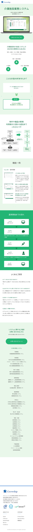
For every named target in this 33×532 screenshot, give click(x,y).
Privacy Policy (21, 516)
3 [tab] (19, 110)
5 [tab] (19, 206)
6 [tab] (22, 206)
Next (31, 96)
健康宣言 (20, 520)
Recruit (4, 522)
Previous (1, 96)
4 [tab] (17, 206)
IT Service (5, 518)
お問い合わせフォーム (16, 341)
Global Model (6, 520)
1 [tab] (15, 110)
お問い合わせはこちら (16, 37)
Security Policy (21, 518)
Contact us (5, 524)
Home (4, 516)
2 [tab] (17, 110)
